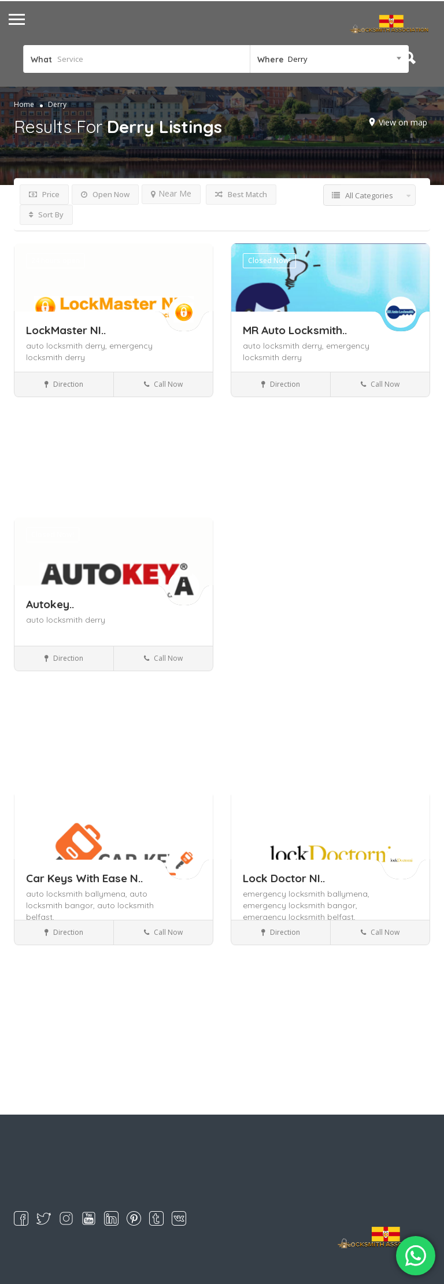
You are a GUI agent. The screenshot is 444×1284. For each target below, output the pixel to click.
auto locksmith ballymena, (78, 894)
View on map (403, 122)
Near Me (171, 193)
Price (44, 194)
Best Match (241, 194)
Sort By (46, 214)
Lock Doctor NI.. (284, 878)
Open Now (105, 194)
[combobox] (329, 59)
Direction (64, 384)
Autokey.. (50, 604)
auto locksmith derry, (67, 346)
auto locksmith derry (65, 620)
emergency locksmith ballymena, (306, 894)
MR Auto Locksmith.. (295, 330)
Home (24, 104)
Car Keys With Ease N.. (84, 878)
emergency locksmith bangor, (300, 905)
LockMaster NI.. (66, 330)
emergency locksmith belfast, (299, 917)
